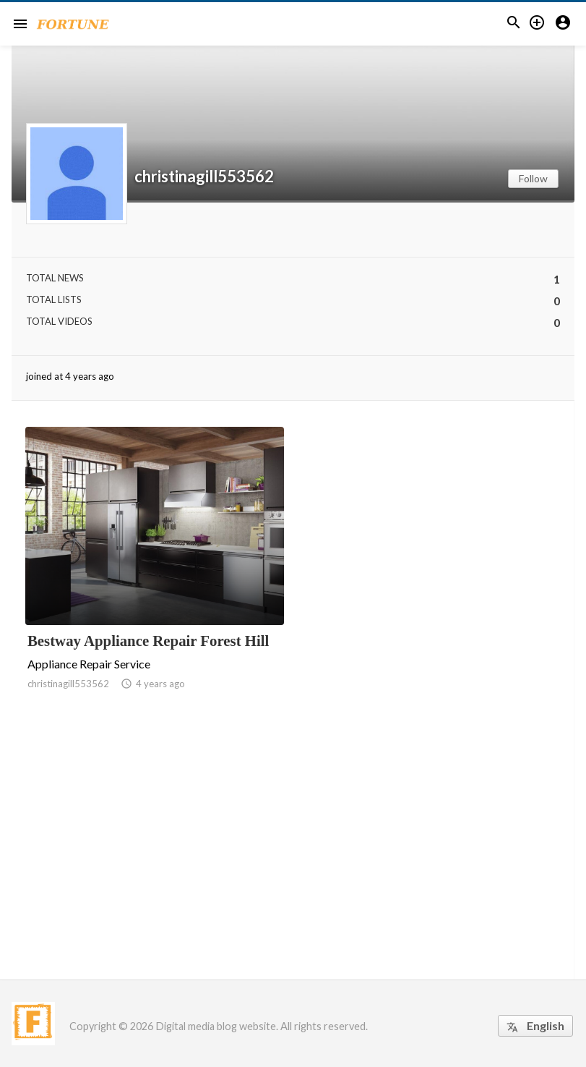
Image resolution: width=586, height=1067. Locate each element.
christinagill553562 (204, 176)
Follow (533, 178)
